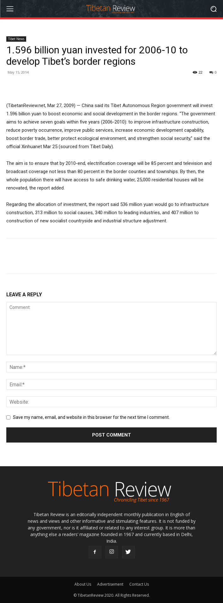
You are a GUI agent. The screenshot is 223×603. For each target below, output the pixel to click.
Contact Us (139, 584)
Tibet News (16, 39)
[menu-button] (9, 8)
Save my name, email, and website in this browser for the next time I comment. (91, 417)
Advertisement (110, 584)
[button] (213, 8)
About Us (82, 584)
